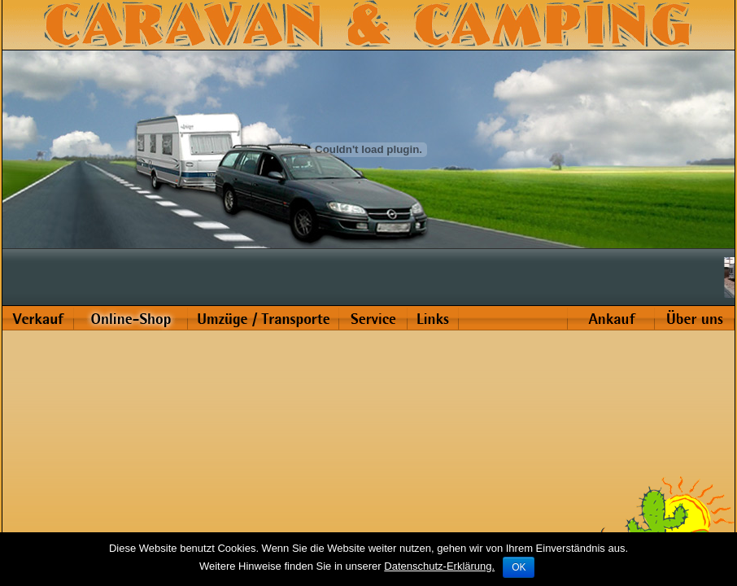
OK (518, 567)
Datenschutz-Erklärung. (439, 566)
